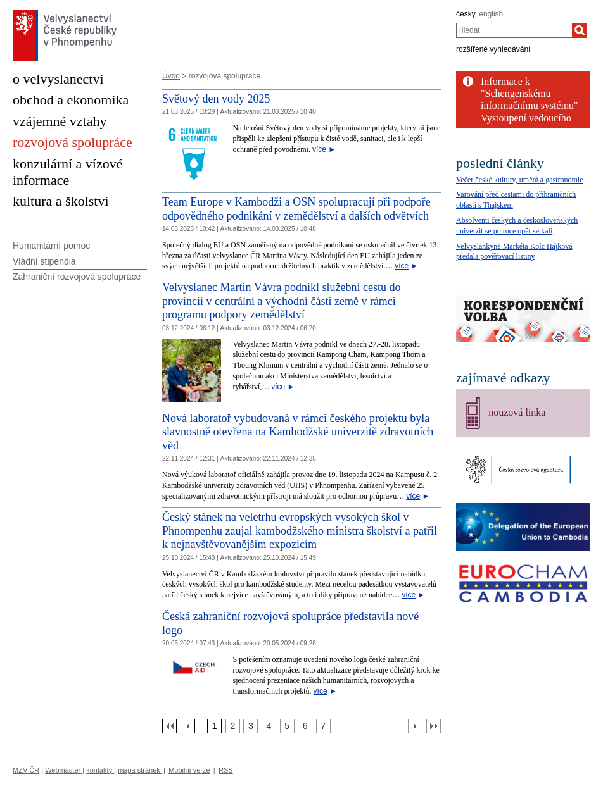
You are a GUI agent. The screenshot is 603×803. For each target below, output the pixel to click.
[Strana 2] (232, 726)
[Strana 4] (269, 726)
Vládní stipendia (44, 261)
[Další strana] (415, 726)
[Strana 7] (323, 726)
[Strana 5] (287, 726)
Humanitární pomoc (51, 245)
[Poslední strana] (433, 726)
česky (466, 13)
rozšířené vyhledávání (493, 49)
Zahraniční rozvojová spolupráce (77, 276)
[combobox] (514, 30)
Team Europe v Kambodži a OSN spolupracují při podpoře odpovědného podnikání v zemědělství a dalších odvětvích (296, 209)
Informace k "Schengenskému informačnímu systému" (529, 93)
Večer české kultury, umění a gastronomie (519, 179)
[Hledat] (579, 30)
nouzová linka (516, 412)
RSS (226, 770)
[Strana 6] (305, 726)
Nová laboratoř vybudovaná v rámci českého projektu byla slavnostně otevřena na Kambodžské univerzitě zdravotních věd (297, 432)
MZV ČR (26, 770)
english (491, 13)
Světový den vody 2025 (216, 98)
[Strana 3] (250, 726)
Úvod (171, 76)
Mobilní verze (189, 770)
